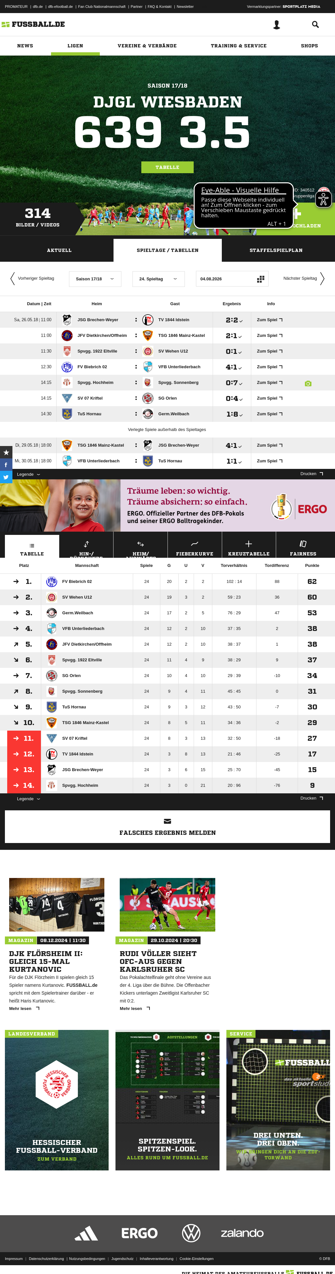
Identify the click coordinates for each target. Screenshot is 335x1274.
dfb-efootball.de (60, 6)
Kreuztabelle (249, 547)
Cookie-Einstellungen (197, 1259)
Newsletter (185, 6)
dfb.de (38, 6)
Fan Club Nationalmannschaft (102, 6)
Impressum (14, 1259)
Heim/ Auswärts (140, 548)
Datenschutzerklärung (46, 1259)
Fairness (303, 547)
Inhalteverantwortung (156, 1259)
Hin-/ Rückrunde (86, 548)
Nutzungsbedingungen (87, 1259)
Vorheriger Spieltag (30, 279)
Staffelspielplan (276, 250)
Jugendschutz (122, 1259)
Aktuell (59, 250)
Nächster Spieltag (305, 279)
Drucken (312, 473)
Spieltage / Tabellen (168, 250)
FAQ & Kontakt (160, 6)
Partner (137, 6)
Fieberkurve (195, 547)
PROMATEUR (16, 6)
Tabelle (167, 167)
